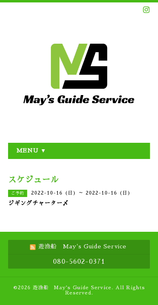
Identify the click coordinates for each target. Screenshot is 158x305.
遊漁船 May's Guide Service (72, 287)
